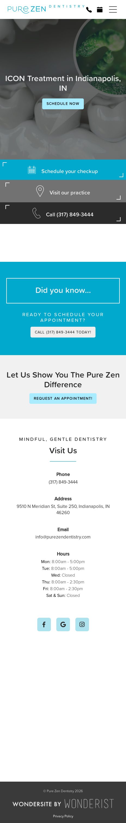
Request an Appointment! (63, 398)
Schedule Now (63, 103)
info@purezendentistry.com (63, 537)
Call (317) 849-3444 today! (63, 332)
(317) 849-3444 (63, 482)
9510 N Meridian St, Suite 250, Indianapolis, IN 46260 (63, 509)
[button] (113, 9)
